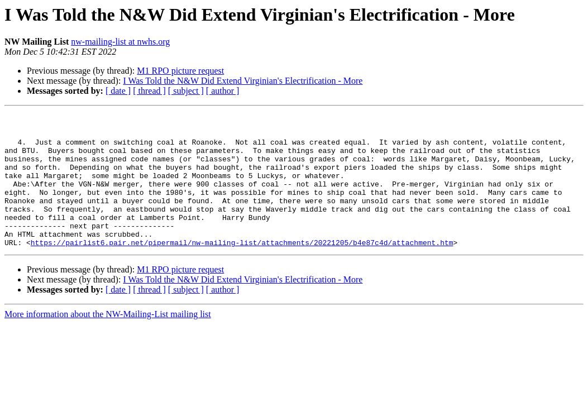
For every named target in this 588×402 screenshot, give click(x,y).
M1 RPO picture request (180, 70)
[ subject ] (186, 90)
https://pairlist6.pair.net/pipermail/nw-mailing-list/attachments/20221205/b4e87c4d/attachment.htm (242, 269)
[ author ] (223, 90)
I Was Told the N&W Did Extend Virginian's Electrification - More (242, 80)
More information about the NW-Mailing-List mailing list (107, 341)
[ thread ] (149, 90)
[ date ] (118, 90)
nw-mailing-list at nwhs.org (120, 41)
